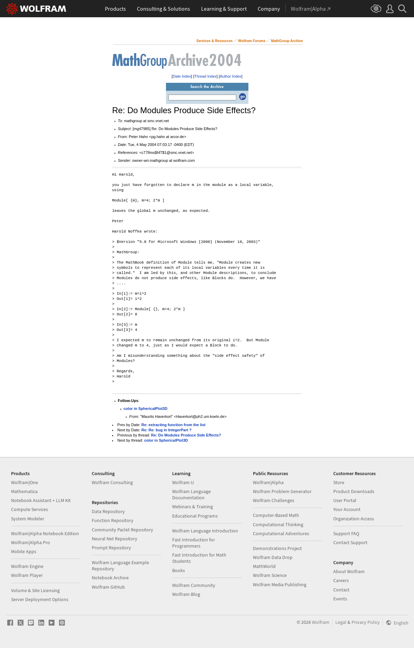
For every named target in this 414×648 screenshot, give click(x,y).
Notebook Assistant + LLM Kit (41, 500)
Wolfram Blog (186, 594)
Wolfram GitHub (108, 587)
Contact (341, 590)
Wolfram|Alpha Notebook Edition (45, 533)
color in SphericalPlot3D (145, 408)
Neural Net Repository (114, 539)
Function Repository (113, 520)
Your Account (347, 509)
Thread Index (205, 76)
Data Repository (108, 511)
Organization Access (353, 519)
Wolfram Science (270, 575)
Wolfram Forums (251, 41)
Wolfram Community (193, 585)
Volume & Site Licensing (35, 590)
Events (340, 599)
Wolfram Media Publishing (279, 584)
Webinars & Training (192, 506)
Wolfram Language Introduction (205, 531)
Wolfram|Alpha (268, 482)
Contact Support (350, 542)
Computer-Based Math (276, 515)
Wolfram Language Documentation (191, 494)
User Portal (344, 500)
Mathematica (24, 491)
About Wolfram (349, 571)
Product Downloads (353, 491)
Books (178, 570)
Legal (340, 622)
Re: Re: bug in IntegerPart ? (166, 430)
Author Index (230, 76)
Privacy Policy (366, 622)
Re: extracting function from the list (173, 425)
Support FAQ (346, 533)
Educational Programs (195, 516)
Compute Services (29, 509)
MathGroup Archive (287, 41)
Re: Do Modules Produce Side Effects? (186, 435)
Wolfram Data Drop (273, 557)
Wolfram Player (27, 575)
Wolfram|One (24, 482)
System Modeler (27, 519)
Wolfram (320, 622)
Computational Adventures (281, 533)
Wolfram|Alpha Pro (30, 542)
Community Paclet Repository (122, 530)
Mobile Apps (23, 551)
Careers (341, 580)
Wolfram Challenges (273, 500)
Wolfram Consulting (112, 482)
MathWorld (264, 566)
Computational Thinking (278, 524)
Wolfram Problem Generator (282, 491)
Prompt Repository (111, 547)
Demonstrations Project (277, 548)
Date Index (182, 76)
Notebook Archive (110, 578)
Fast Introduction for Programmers (193, 543)
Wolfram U (183, 482)
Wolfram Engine (27, 566)
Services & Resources (214, 41)
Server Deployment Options (39, 599)
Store (338, 482)
